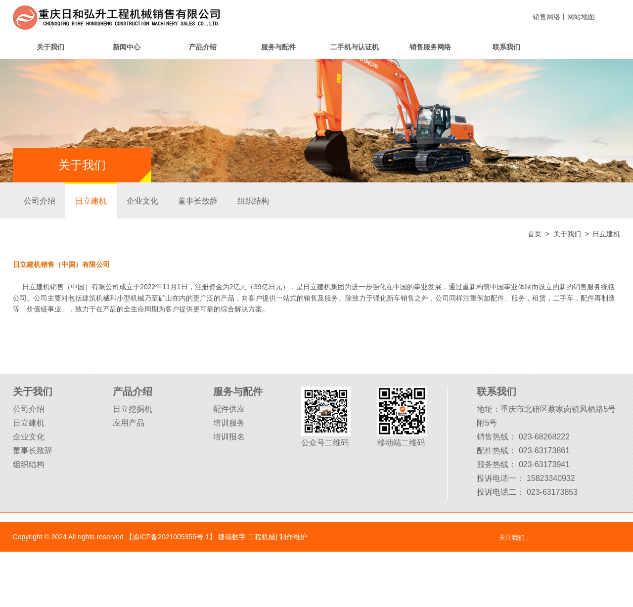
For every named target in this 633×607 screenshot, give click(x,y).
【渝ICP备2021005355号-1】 (171, 537)
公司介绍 (39, 201)
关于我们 (50, 47)
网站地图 (581, 17)
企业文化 (142, 201)
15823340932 (551, 478)
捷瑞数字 (232, 537)
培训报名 (229, 437)
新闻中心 (126, 47)
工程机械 (261, 537)
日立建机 (91, 201)
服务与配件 (278, 47)
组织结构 (253, 201)
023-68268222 (544, 437)
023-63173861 (544, 450)
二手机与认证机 (354, 47)
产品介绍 (203, 47)
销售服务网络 (430, 47)
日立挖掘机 (132, 409)
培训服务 (229, 423)
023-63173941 (544, 464)
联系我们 (506, 47)
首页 (535, 234)
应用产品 (128, 423)
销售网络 (546, 17)
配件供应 (229, 409)
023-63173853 (552, 492)
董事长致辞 (198, 201)
